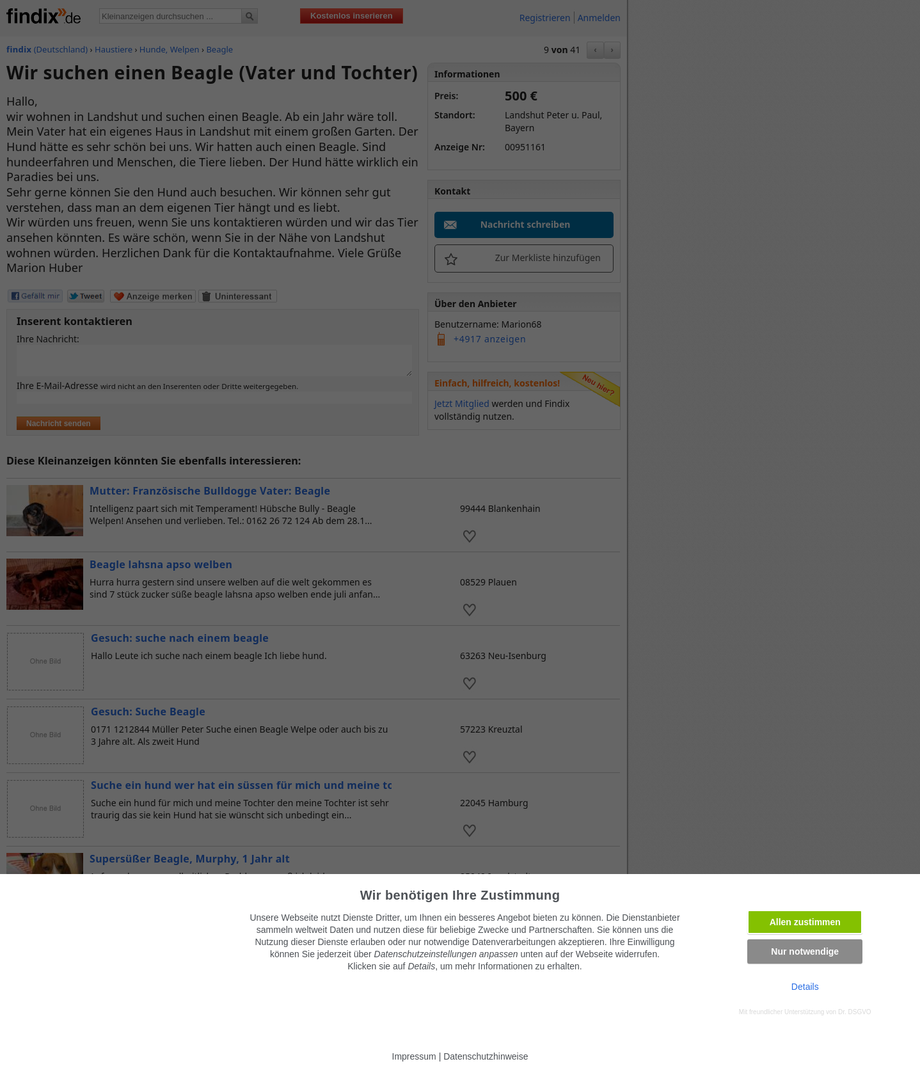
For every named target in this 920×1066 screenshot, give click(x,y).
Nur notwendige (805, 951)
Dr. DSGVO (854, 1011)
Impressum (414, 1056)
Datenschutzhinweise (485, 1056)
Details (805, 987)
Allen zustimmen (805, 922)
